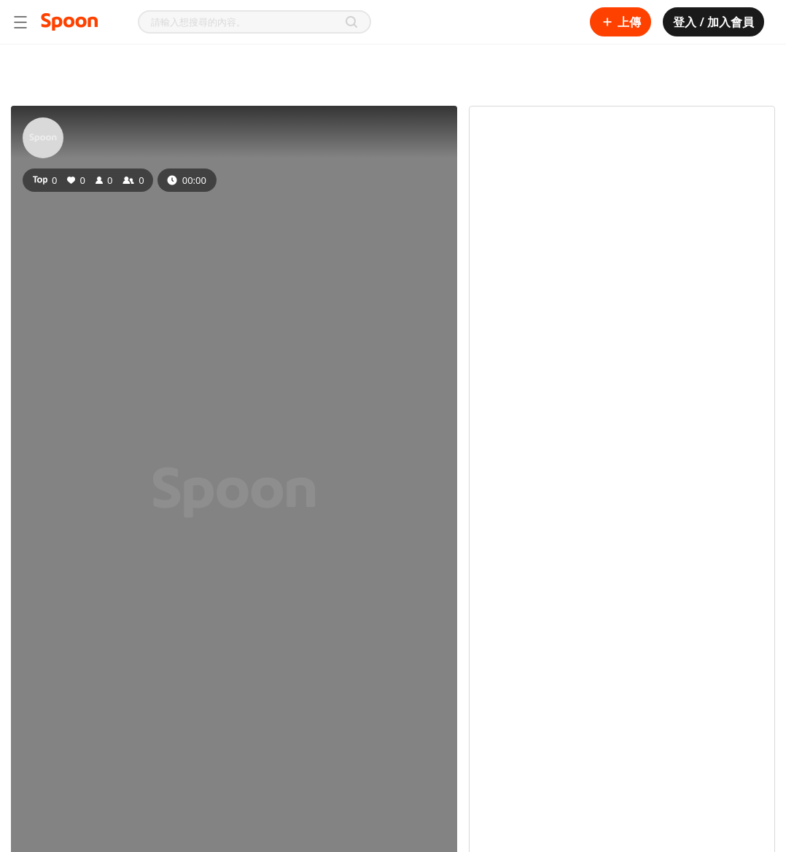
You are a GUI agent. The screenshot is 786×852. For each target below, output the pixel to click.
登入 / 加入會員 (713, 22)
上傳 (620, 22)
